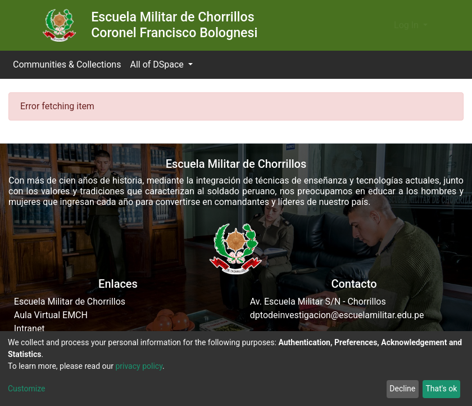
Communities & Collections (67, 64)
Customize (26, 388)
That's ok (441, 388)
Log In (407, 25)
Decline (402, 388)
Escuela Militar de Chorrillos (69, 301)
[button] (382, 25)
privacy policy (138, 366)
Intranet (29, 328)
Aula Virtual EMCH (50, 315)
